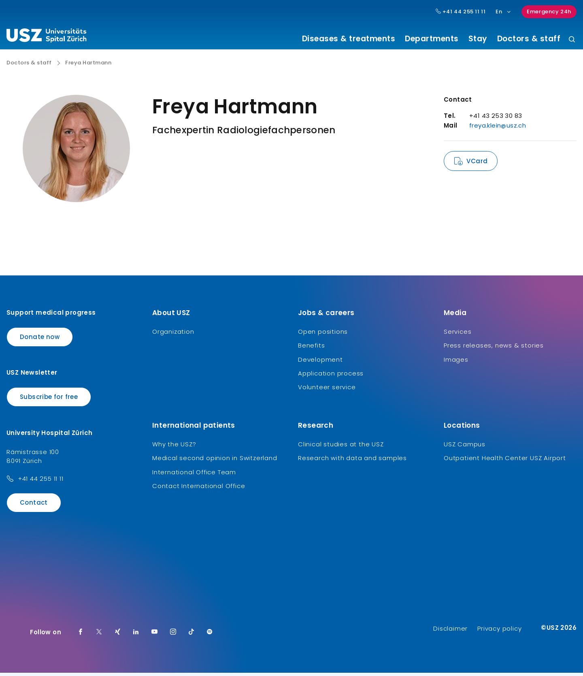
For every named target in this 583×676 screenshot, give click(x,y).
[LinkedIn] (136, 635)
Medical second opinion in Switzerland (214, 461)
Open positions (323, 334)
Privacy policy (499, 631)
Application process (331, 376)
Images (456, 362)
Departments (432, 38)
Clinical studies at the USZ (341, 447)
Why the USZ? (174, 447)
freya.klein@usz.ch (497, 128)
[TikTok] (191, 635)
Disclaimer (450, 631)
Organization (173, 334)
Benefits (311, 348)
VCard (476, 164)
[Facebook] (80, 635)
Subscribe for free (49, 400)
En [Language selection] (503, 11)
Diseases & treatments (349, 38)
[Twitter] (99, 635)
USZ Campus (464, 447)
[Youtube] (154, 635)
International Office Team (194, 475)
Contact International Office (198, 489)
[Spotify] (209, 635)
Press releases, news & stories (494, 348)
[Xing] (118, 635)
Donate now (40, 339)
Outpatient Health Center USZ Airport (505, 461)
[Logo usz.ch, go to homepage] (46, 37)
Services (457, 334)
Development (320, 362)
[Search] (572, 39)
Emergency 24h (549, 11)
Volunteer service (327, 390)
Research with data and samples (352, 461)
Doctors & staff (529, 38)
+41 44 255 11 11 (41, 481)
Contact (34, 505)
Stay (477, 38)
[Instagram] (173, 635)
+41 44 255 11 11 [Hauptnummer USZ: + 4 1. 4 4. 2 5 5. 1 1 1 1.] (461, 12)
